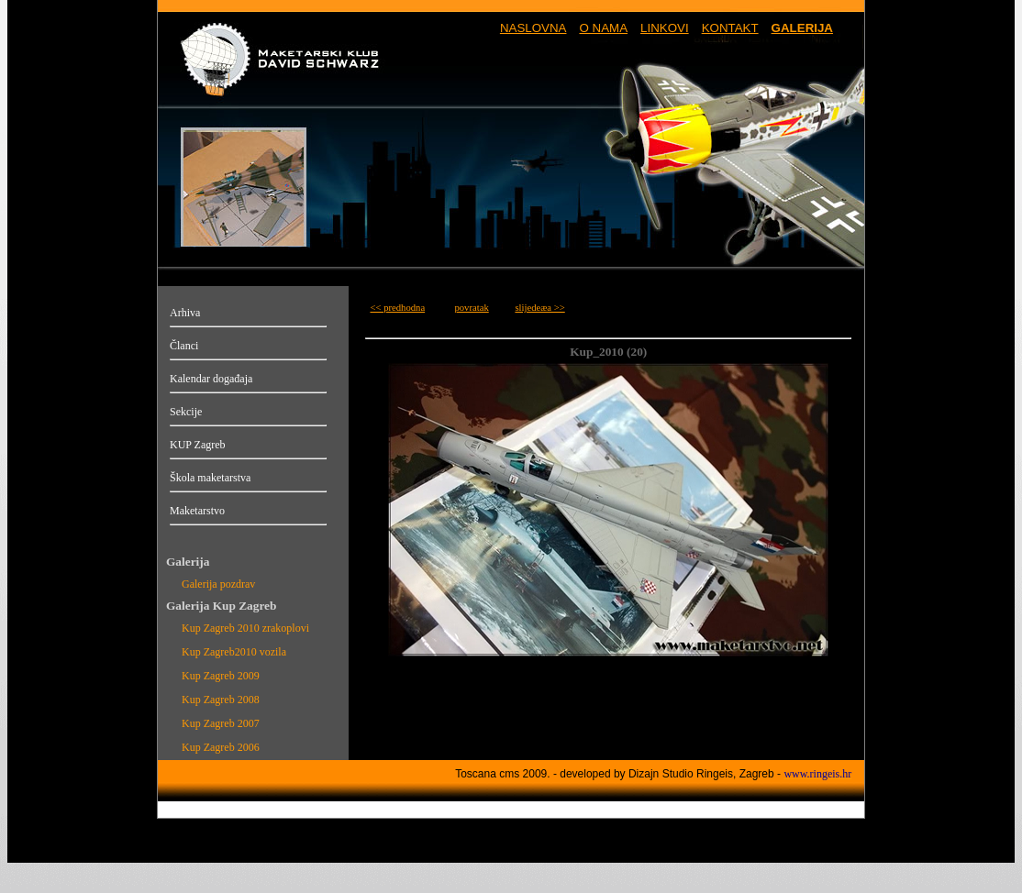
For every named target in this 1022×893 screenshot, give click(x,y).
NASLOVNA (533, 28)
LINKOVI (664, 28)
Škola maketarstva (210, 477)
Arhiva (185, 312)
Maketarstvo (197, 510)
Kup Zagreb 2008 (221, 699)
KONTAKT (730, 28)
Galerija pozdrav (218, 584)
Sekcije (186, 411)
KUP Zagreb (198, 444)
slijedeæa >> (539, 308)
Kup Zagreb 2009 (221, 675)
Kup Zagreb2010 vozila (234, 651)
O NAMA (603, 28)
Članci (184, 345)
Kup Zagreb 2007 (221, 723)
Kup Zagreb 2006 (221, 747)
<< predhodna (397, 308)
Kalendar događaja (211, 378)
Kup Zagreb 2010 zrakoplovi (245, 628)
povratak (471, 308)
